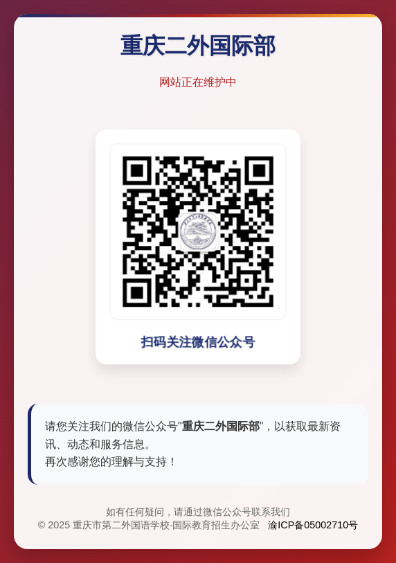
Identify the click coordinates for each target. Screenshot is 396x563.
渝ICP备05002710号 (313, 525)
